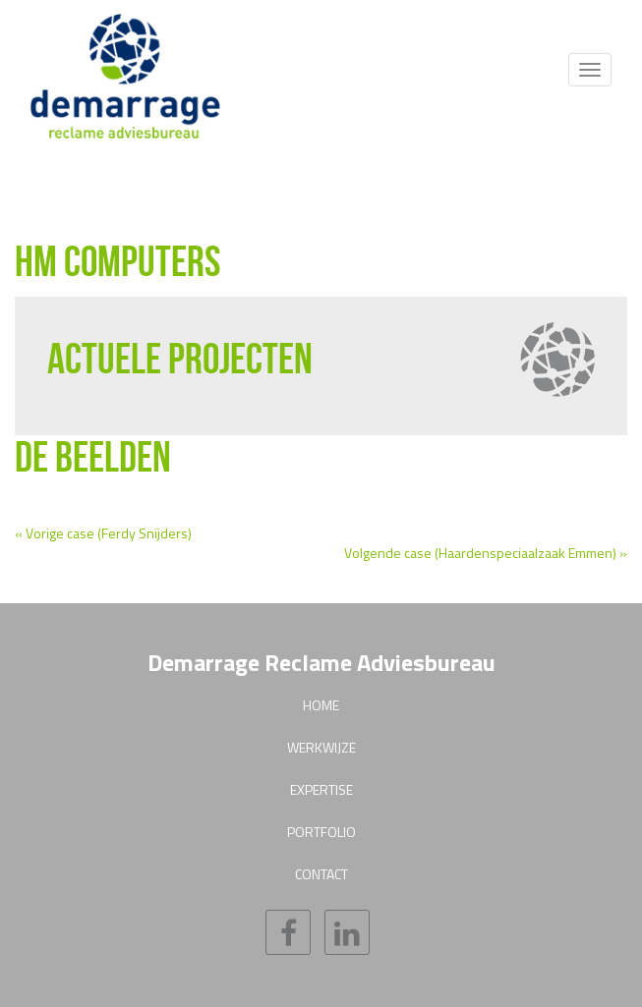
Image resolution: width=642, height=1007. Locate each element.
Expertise (321, 789)
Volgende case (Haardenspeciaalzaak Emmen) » (485, 552)
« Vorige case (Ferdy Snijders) (103, 533)
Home (321, 705)
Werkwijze (321, 747)
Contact (321, 874)
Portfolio (321, 831)
